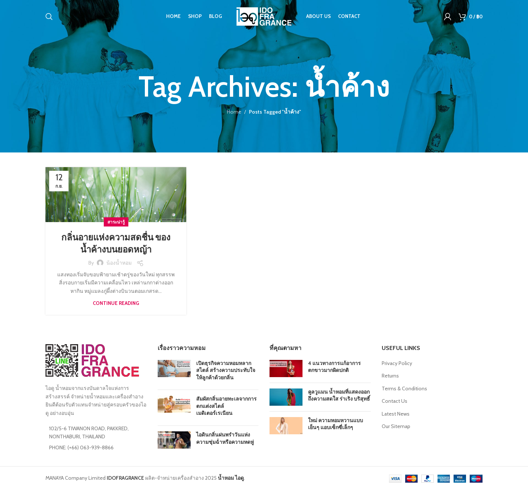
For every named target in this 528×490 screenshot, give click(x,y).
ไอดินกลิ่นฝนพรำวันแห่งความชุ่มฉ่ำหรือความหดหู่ (225, 438)
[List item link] (96, 447)
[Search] (49, 16)
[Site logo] (264, 15)
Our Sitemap (396, 426)
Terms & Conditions (404, 388)
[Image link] (92, 360)
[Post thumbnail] (174, 372)
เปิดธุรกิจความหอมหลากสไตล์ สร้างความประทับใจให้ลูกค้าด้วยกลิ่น (225, 370)
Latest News (396, 413)
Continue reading (116, 303)
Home (234, 111)
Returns (390, 375)
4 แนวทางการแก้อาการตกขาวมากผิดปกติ (334, 367)
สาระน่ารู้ (116, 222)
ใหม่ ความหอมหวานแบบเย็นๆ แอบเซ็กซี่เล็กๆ (335, 424)
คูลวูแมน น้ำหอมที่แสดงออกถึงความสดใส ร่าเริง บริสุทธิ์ (339, 395)
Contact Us (394, 401)
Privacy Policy (397, 363)
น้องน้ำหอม (119, 262)
